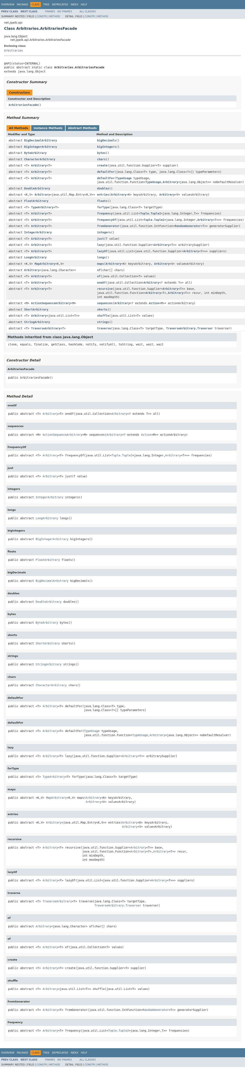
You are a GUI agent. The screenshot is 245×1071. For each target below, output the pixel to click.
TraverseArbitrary (45, 328)
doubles (103, 188)
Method (54, 16)
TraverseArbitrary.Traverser (189, 328)
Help (84, 4)
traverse (104, 328)
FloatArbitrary (36, 201)
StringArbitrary (37, 322)
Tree (46, 4)
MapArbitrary (44, 263)
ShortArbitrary (36, 309)
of (98, 270)
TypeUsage (124, 178)
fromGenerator (108, 226)
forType (103, 207)
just (100, 238)
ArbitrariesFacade (23, 105)
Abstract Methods (82, 128)
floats (102, 201)
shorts (102, 309)
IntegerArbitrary (38, 232)
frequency (105, 213)
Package (22, 4)
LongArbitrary (35, 257)
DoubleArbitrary (37, 188)
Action (154, 303)
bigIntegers (106, 146)
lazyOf (102, 251)
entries (103, 194)
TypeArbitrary (42, 207)
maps (100, 263)
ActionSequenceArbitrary (51, 303)
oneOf (101, 282)
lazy (100, 244)
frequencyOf (106, 219)
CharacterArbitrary (39, 159)
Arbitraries (13, 50)
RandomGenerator (188, 226)
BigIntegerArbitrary (40, 146)
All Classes (88, 11)
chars (101, 159)
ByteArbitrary (35, 153)
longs (101, 257)
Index (75, 4)
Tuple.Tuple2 (150, 213)
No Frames (64, 11)
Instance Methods (48, 128)
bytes (101, 153)
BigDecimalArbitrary (40, 140)
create (102, 165)
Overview (7, 4)
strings (103, 322)
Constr (41, 16)
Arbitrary (39, 165)
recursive (105, 288)
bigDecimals (106, 140)
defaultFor (105, 171)
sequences (105, 303)
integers (104, 232)
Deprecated (60, 4)
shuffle (103, 315)
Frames (50, 11)
